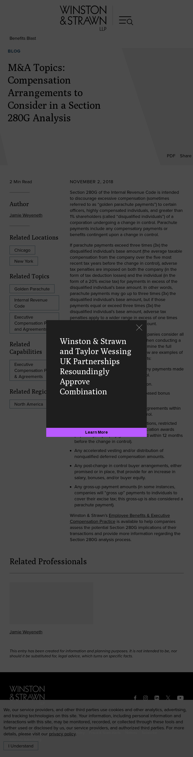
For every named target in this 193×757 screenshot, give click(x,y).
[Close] (139, 328)
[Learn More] (96, 432)
